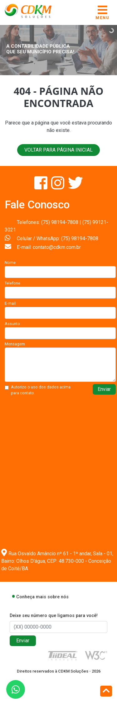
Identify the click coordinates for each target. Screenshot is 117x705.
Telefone (12, 283)
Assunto (12, 323)
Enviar (104, 389)
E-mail (10, 303)
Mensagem (15, 344)
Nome (10, 262)
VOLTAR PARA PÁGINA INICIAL (58, 150)
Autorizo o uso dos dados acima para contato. (41, 390)
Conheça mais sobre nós (42, 597)
